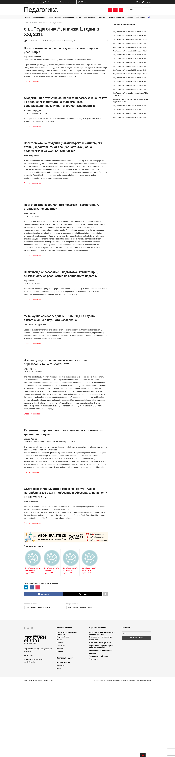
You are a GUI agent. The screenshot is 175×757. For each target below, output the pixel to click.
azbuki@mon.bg (29, 735)
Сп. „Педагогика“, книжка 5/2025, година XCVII (129, 70)
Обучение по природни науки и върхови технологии (101, 719)
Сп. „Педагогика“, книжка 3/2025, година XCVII (129, 81)
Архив (59, 741)
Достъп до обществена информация (106, 753)
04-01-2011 (44, 41)
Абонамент (140, 17)
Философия (93, 732)
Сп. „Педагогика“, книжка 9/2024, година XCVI (129, 106)
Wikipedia (82, 2)
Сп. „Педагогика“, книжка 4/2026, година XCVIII (130, 32)
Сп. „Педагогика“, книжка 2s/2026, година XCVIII (130, 39)
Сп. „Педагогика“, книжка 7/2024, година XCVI (129, 117)
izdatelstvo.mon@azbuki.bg (33, 732)
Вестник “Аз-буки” (64, 735)
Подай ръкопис (54, 17)
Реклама (60, 724)
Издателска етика (116, 17)
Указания (101, 17)
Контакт (130, 17)
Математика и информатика (100, 716)
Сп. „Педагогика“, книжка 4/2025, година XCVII (129, 78)
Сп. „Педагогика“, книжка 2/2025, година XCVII (129, 85)
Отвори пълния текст (32, 81)
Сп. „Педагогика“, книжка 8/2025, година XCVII (129, 58)
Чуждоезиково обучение (98, 729)
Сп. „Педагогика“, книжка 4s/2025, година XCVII (130, 74)
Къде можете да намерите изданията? (67, 706)
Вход (138, 2)
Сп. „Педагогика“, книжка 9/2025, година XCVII (129, 55)
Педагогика (41, 9)
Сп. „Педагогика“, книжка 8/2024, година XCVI (129, 113)
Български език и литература (100, 710)
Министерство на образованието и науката (61, 2)
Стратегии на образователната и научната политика (102, 706)
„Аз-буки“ (34, 41)
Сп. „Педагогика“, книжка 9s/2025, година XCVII (130, 51)
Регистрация (146, 2)
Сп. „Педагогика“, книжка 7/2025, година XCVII (129, 62)
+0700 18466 (28, 728)
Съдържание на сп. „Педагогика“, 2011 (51, 23)
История (92, 726)
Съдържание (89, 17)
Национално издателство (35, 2)
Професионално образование (100, 723)
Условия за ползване (128, 753)
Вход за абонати (63, 710)
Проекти (60, 721)
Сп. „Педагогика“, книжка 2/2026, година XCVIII (130, 43)
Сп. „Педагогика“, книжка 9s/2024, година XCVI (129, 109)
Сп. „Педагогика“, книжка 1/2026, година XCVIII (130, 47)
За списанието (39, 17)
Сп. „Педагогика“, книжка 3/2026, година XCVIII (130, 35)
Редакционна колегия (72, 17)
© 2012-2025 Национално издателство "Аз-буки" (39, 753)
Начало (27, 17)
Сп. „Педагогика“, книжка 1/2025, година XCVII (129, 89)
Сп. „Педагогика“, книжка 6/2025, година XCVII (129, 66)
